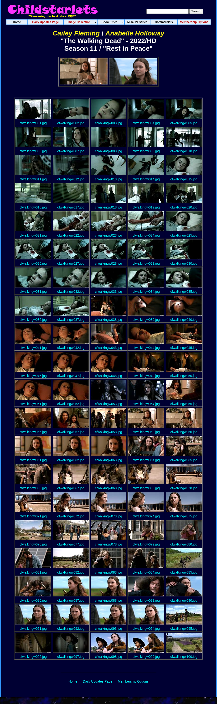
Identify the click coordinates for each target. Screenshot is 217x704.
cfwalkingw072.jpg (70, 516)
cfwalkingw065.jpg (183, 460)
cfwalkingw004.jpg (146, 123)
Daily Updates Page (97, 681)
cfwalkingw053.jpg (108, 404)
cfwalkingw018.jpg (108, 207)
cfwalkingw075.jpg (183, 516)
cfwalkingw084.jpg (146, 572)
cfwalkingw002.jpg (70, 123)
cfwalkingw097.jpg (70, 657)
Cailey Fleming (76, 33)
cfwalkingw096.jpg (33, 657)
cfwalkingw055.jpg (183, 404)
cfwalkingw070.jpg (183, 488)
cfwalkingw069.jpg (146, 488)
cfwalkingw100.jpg (183, 657)
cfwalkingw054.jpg (146, 404)
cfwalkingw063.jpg (108, 460)
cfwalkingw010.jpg (183, 151)
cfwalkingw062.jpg (70, 460)
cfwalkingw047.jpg (70, 376)
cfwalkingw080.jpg (183, 544)
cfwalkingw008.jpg (108, 151)
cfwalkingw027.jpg (70, 263)
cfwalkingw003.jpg (108, 123)
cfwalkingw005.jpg (183, 123)
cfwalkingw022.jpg (70, 235)
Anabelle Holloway (134, 33)
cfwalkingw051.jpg (33, 404)
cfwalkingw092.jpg (70, 628)
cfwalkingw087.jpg (70, 600)
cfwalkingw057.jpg (70, 432)
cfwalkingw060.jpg (183, 432)
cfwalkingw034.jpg (146, 291)
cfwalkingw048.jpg (108, 376)
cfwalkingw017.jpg (70, 207)
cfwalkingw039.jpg (146, 320)
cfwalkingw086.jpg (33, 600)
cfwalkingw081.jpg (33, 572)
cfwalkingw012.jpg (70, 179)
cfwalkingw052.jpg (70, 404)
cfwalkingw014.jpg (146, 179)
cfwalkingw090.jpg (183, 600)
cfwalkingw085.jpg (183, 572)
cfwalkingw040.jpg (183, 320)
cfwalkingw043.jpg (108, 348)
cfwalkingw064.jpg (146, 460)
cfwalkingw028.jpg (108, 263)
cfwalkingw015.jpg (183, 179)
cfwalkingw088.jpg (108, 600)
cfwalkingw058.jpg (108, 432)
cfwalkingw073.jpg (108, 516)
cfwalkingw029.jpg (146, 263)
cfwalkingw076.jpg (33, 544)
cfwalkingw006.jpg (33, 151)
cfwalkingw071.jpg (33, 516)
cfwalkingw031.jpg (33, 291)
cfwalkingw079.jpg (146, 544)
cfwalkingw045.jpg (183, 348)
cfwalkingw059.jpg (146, 432)
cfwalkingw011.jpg (33, 179)
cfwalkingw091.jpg (33, 628)
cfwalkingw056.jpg (33, 432)
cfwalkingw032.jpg (70, 291)
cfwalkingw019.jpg (146, 207)
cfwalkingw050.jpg (183, 376)
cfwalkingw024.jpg (146, 235)
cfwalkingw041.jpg (33, 348)
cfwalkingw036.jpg (33, 320)
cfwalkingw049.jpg (146, 376)
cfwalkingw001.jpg (33, 123)
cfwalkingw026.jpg (33, 263)
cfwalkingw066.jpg (33, 488)
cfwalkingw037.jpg (70, 320)
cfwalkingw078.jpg (108, 544)
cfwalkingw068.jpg (108, 488)
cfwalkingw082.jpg (70, 572)
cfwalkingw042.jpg (70, 348)
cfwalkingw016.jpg (33, 207)
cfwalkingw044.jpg (146, 348)
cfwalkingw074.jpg (146, 516)
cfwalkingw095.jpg (183, 628)
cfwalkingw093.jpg (108, 628)
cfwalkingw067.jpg (70, 488)
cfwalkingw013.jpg (108, 179)
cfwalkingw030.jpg (183, 263)
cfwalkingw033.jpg (108, 291)
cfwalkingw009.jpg (146, 151)
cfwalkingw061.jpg (33, 460)
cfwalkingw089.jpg (146, 600)
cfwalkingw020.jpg (183, 207)
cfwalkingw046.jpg (33, 376)
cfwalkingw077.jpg (70, 544)
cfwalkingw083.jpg (108, 572)
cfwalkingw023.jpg (108, 235)
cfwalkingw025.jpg (183, 235)
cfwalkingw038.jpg (108, 320)
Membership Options (133, 681)
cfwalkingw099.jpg (146, 657)
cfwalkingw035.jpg (183, 291)
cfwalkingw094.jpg (146, 628)
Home (72, 681)
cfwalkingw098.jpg (108, 657)
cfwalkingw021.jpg (33, 235)
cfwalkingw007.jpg (70, 151)
